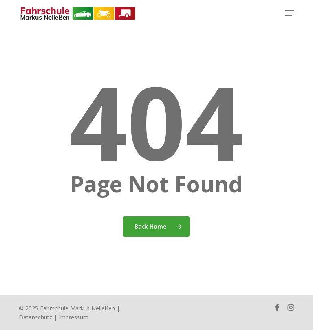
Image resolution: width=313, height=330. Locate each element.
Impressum (73, 317)
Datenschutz (35, 317)
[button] (289, 13)
